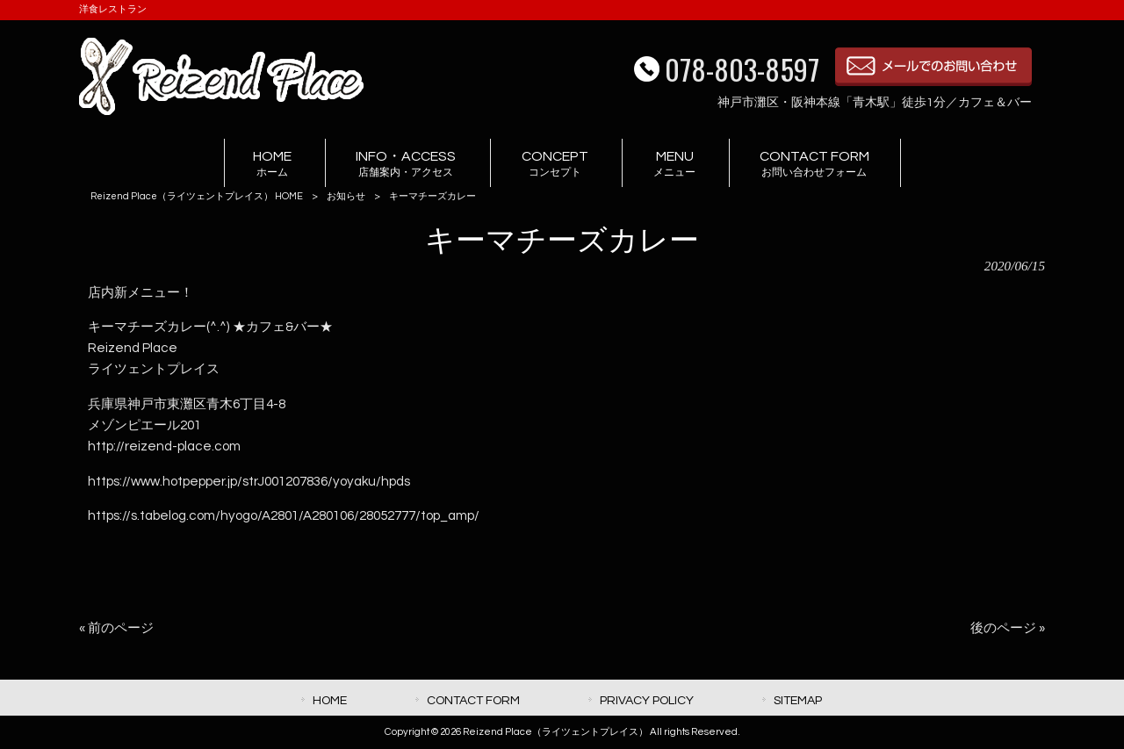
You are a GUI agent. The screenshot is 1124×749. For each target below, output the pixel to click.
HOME (330, 700)
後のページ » (1007, 628)
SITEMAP (798, 700)
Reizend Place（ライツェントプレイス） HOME (196, 196)
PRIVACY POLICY (647, 700)
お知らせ (346, 196)
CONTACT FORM (473, 700)
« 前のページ (116, 628)
